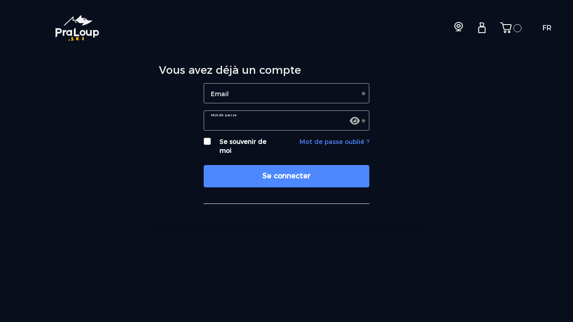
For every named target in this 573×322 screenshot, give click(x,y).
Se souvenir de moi (242, 146)
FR (547, 28)
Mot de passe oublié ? (334, 142)
